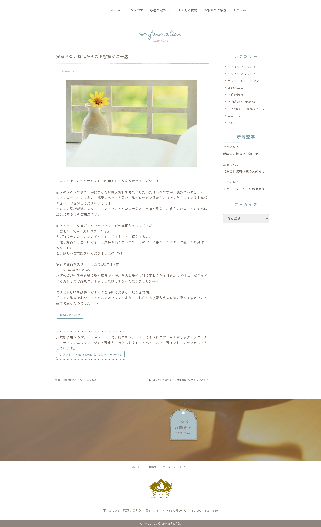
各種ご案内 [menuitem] (160, 10)
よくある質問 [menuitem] (187, 10)
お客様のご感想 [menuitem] (215, 10)
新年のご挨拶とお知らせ (241, 155)
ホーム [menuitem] (115, 10)
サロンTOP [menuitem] (135, 10)
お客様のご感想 (70, 315)
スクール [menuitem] (239, 10)
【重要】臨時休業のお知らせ (244, 173)
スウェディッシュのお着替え (244, 190)
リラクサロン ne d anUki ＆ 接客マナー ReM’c (91, 354)
